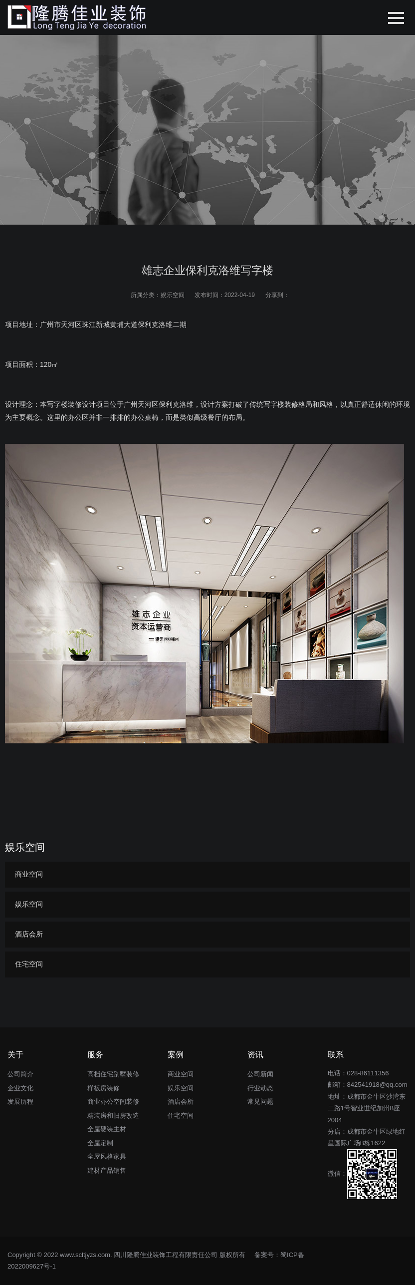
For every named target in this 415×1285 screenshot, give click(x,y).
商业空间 (29, 874)
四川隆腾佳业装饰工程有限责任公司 (165, 1255)
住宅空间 (29, 964)
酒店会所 (29, 934)
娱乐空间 (173, 295)
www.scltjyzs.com (85, 1255)
